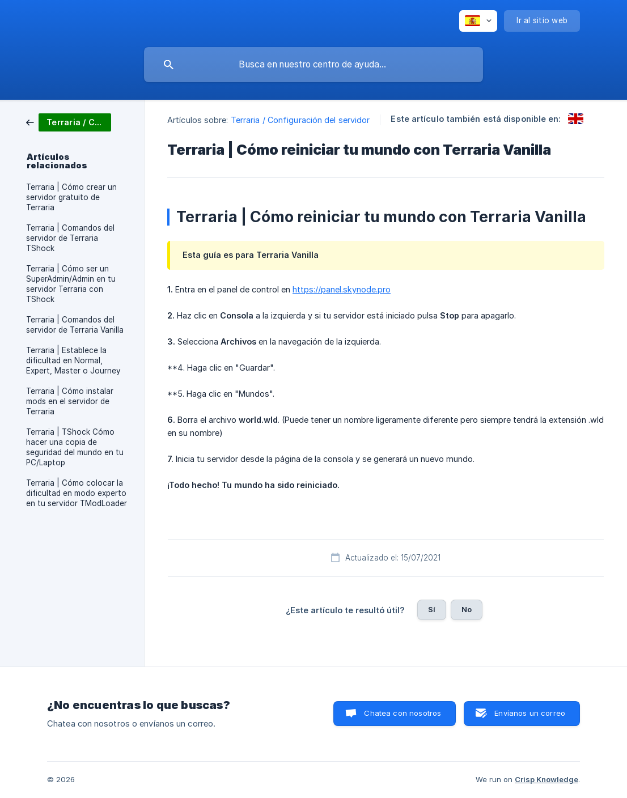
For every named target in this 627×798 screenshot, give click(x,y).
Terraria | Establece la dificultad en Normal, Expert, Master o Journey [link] (73, 360)
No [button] (466, 609)
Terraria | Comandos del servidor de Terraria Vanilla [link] (75, 324)
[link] (68, 121)
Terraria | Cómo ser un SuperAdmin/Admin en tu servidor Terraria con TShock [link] (71, 284)
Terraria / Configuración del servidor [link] (300, 120)
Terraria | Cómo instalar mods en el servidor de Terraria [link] (69, 401)
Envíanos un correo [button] (529, 713)
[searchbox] (313, 64)
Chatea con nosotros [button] (402, 713)
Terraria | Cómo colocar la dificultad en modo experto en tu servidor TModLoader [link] (76, 493)
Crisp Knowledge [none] (546, 779)
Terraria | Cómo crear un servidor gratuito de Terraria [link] (71, 197)
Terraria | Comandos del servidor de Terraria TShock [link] (70, 238)
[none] (478, 21)
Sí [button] (431, 609)
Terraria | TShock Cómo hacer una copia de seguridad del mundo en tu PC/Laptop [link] (75, 447)
